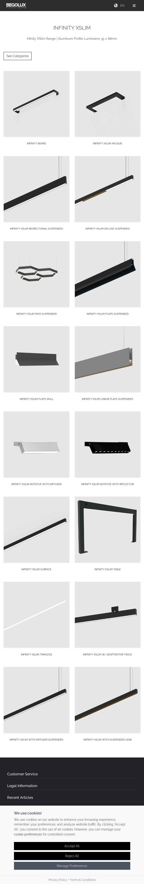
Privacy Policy (57, 880)
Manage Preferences (72, 866)
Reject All (72, 856)
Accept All (72, 846)
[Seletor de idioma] (123, 5)
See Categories (18, 56)
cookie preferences (28, 835)
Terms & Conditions (83, 880)
